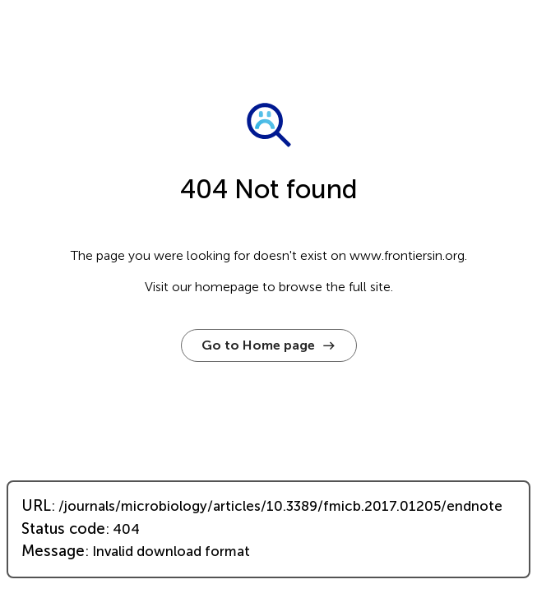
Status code (63, 529)
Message (53, 551)
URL (36, 506)
